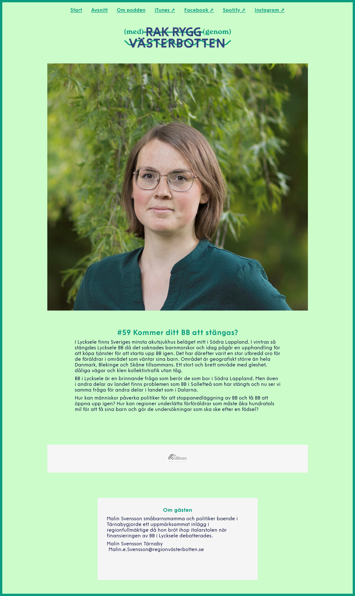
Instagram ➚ (270, 10)
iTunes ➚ (165, 10)
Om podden (131, 10)
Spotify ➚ (234, 10)
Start (76, 10)
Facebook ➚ (199, 10)
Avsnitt (99, 10)
